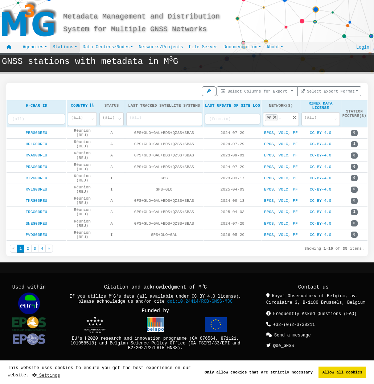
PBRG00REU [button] (36, 134)
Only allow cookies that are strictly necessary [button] (259, 372)
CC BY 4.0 (203, 298)
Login (362, 47)
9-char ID (36, 106)
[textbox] (79, 119)
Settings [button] (46, 375)
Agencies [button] (33, 47)
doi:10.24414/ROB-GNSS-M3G (200, 303)
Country (82, 106)
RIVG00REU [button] (36, 179)
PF (295, 134)
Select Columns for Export (255, 90)
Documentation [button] (240, 47)
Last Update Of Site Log (232, 106)
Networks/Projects (161, 47)
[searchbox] (164, 119)
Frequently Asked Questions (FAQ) (311, 315)
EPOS (269, 134)
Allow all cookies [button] (342, 372)
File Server (203, 47)
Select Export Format (328, 90)
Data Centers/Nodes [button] (106, 47)
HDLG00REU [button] (36, 145)
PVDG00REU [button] (36, 236)
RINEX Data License (321, 106)
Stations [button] (63, 47)
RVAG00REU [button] (36, 157)
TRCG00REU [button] (36, 213)
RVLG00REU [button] (36, 190)
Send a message (288, 336)
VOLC (283, 134)
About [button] (273, 47)
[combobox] (82, 120)
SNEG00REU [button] (36, 225)
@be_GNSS (280, 346)
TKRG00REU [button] (36, 202)
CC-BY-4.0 (320, 134)
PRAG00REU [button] (36, 168)
